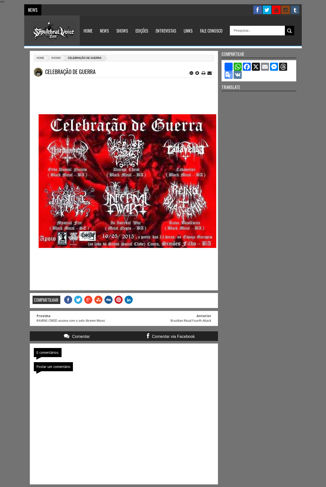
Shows (122, 31)
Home (88, 31)
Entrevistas (166, 31)
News (104, 31)
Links (188, 31)
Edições (141, 31)
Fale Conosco (211, 31)
